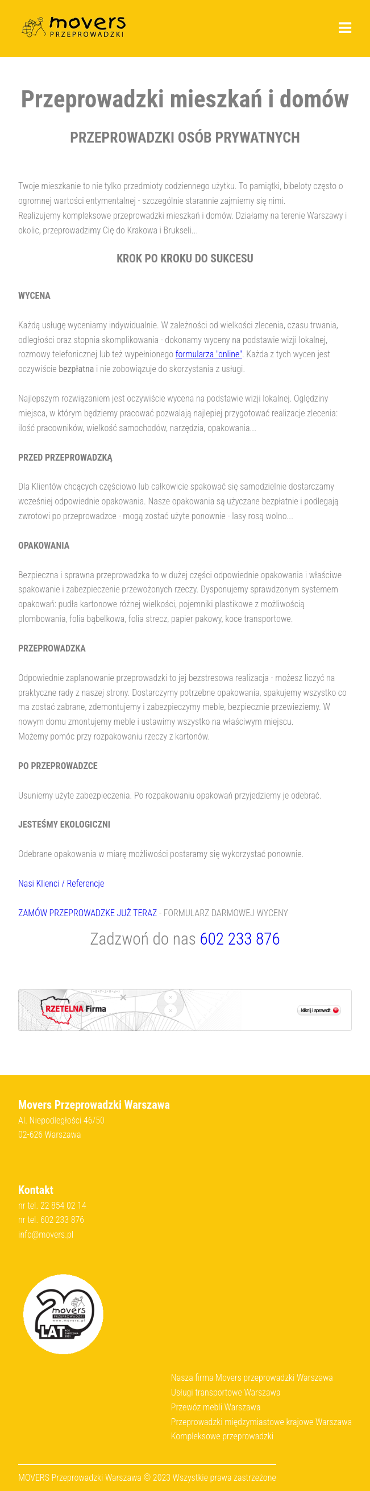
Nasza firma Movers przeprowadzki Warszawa (252, 1377)
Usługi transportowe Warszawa (226, 1392)
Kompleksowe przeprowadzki (222, 1436)
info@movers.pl (45, 1234)
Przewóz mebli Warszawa (216, 1407)
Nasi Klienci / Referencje (61, 883)
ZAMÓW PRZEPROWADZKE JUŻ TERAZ (87, 913)
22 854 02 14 (63, 1205)
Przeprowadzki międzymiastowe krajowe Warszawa (261, 1422)
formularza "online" (209, 354)
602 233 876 (239, 939)
